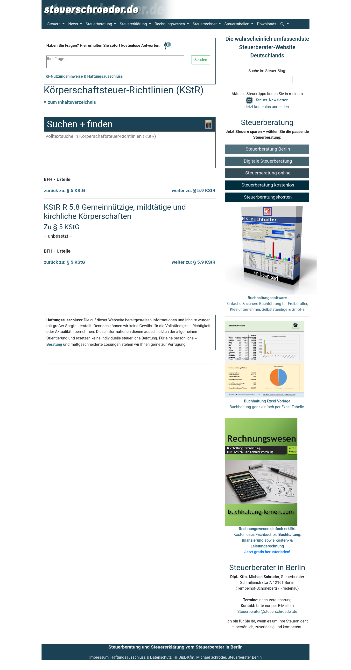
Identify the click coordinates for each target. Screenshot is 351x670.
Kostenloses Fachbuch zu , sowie (267, 540)
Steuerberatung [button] (99, 24)
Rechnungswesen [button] (170, 24)
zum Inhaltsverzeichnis (72, 102)
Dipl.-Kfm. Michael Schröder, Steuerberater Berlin (220, 657)
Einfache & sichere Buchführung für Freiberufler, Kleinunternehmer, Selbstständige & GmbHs (267, 304)
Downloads (266, 24)
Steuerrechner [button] (205, 24)
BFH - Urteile (57, 179)
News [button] (73, 24)
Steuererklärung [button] (134, 24)
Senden (200, 59)
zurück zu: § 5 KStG (64, 190)
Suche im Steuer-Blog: (267, 71)
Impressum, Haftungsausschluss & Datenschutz (130, 657)
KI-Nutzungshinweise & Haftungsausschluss (84, 76)
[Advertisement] (129, 156)
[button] (284, 24)
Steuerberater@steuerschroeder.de (267, 611)
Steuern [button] (54, 24)
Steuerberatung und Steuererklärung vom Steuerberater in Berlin (175, 647)
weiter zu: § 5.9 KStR (193, 190)
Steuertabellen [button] (237, 24)
